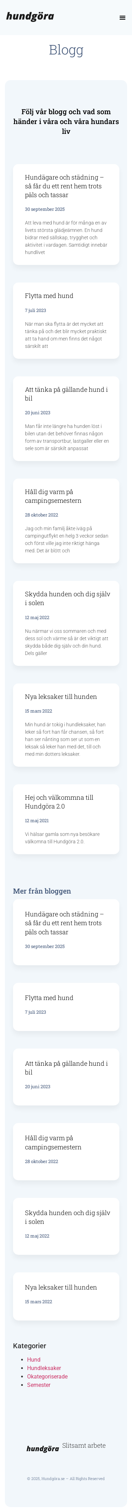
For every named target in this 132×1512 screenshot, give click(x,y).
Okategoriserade (47, 1376)
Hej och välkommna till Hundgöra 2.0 (59, 801)
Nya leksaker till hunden (61, 696)
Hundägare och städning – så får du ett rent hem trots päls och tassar (64, 186)
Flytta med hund (49, 295)
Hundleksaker (44, 1368)
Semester (38, 1385)
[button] (122, 17)
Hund (33, 1359)
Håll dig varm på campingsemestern (53, 496)
